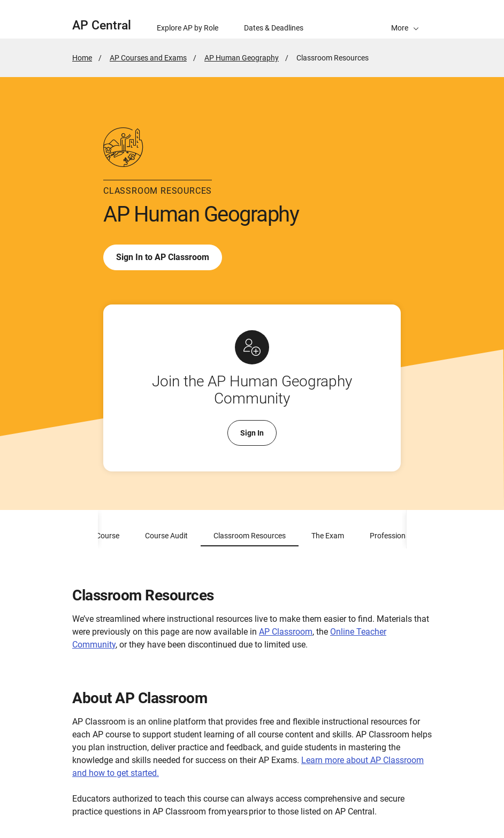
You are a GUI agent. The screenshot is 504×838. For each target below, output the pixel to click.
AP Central (101, 25)
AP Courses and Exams (148, 58)
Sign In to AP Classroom (162, 257)
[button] (405, 19)
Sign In (252, 433)
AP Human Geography (241, 58)
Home (82, 58)
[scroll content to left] (85, 529)
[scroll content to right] (419, 529)
